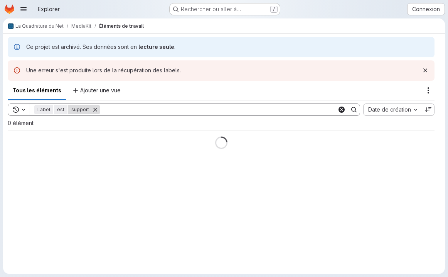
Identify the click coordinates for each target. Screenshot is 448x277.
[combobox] (392, 109)
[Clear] (341, 109)
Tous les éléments (36, 90)
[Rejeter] (425, 70)
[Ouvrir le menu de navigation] (23, 9)
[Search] (218, 109)
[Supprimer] (95, 109)
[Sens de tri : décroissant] (428, 109)
